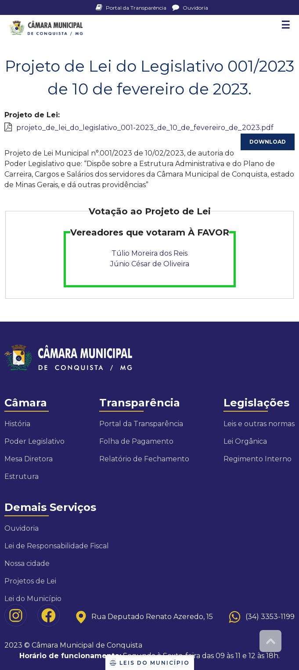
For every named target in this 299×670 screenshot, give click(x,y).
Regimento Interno (257, 459)
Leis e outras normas (259, 424)
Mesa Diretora (28, 459)
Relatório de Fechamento (144, 459)
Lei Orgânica (245, 441)
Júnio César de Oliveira (149, 264)
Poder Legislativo (34, 441)
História (17, 424)
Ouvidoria (190, 7)
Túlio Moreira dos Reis (149, 253)
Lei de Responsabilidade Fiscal (56, 546)
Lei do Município (32, 598)
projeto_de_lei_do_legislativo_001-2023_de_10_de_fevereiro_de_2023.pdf (145, 127)
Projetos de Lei (30, 581)
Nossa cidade (27, 563)
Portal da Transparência (132, 7)
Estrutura (21, 476)
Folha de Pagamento (136, 441)
